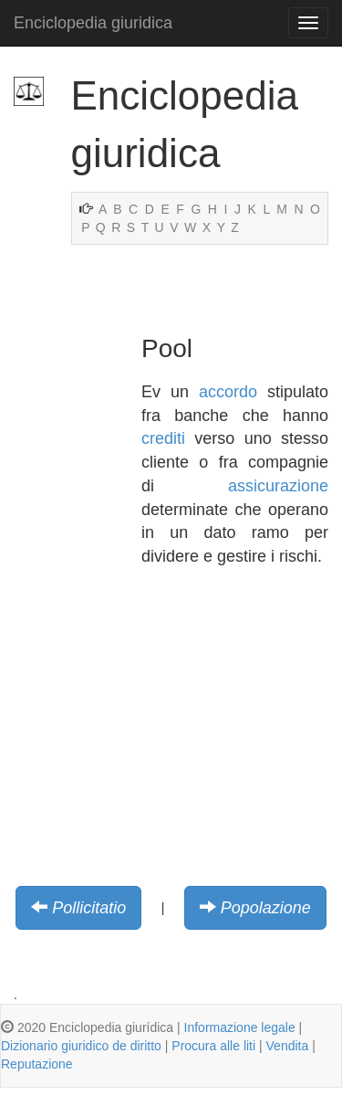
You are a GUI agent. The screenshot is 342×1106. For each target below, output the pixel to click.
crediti (163, 438)
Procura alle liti (213, 1045)
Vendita (287, 1045)
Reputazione (37, 1064)
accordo (228, 392)
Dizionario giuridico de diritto (81, 1045)
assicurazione (278, 486)
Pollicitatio (89, 908)
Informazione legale (239, 1027)
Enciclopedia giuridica (93, 23)
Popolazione (266, 908)
